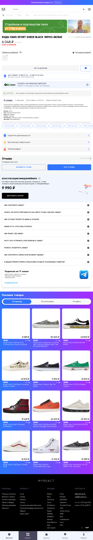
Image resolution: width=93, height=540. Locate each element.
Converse (50, 500)
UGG (61, 508)
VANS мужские (72, 126)
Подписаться (11, 283)
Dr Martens (51, 505)
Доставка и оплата (35, 100)
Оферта (23, 511)
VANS (61, 514)
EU (21, 52)
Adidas (49, 494)
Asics (49, 497)
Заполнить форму (15, 196)
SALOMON (63, 500)
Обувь (19, 15)
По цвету (77, 302)
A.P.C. (61, 517)
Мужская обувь (9, 126)
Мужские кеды (41, 126)
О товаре (8, 100)
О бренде (19, 100)
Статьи (22, 502)
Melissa (50, 519)
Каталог (9, 15)
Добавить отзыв (23, 167)
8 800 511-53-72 (80, 494)
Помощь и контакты (9, 494)
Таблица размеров (10, 52)
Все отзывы (69, 167)
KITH (61, 525)
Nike (48, 525)
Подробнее (58, 2)
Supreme (63, 502)
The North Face (65, 505)
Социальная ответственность (30, 505)
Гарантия (5, 508)
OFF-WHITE (51, 528)
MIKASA (49, 514)
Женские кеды (57, 126)
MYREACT (50, 517)
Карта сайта (24, 514)
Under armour (65, 511)
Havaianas (51, 508)
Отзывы (22, 497)
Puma (62, 494)
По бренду (17, 302)
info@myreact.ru (81, 497)
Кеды (27, 15)
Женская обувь (25, 126)
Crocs (49, 502)
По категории (47, 302)
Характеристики (53, 100)
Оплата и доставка (9, 500)
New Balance (52, 522)
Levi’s (62, 522)
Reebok (62, 497)
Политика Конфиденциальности (31, 508)
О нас (22, 494)
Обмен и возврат (8, 502)
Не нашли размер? (83, 52)
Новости (23, 500)
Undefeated (64, 519)
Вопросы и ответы (8, 497)
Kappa (49, 511)
